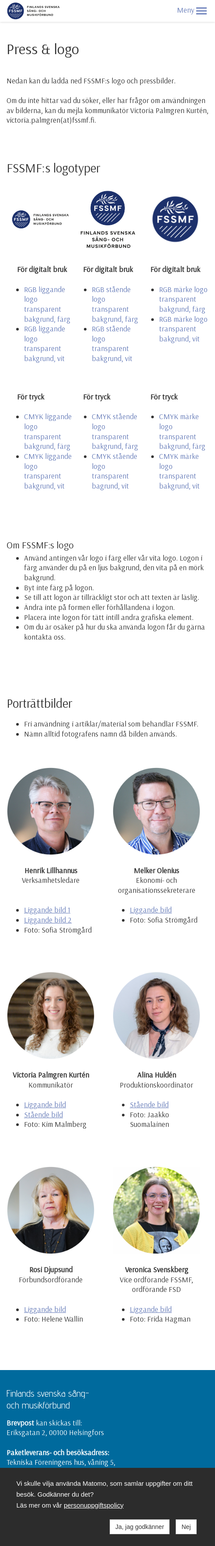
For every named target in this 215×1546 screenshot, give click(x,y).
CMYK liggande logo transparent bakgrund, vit (48, 470)
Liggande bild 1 (47, 909)
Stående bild (43, 1114)
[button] (201, 11)
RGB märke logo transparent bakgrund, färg (183, 299)
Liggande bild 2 (48, 919)
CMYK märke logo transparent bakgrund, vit (179, 470)
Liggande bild (151, 909)
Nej (186, 1526)
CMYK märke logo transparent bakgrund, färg (182, 431)
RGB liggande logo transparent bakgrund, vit (44, 343)
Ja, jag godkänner (139, 1526)
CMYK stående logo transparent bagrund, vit (114, 470)
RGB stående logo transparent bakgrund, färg (115, 304)
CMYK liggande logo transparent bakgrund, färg (48, 431)
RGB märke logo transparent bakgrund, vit (183, 328)
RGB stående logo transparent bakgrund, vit (112, 343)
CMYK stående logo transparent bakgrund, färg (115, 431)
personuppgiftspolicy (94, 1505)
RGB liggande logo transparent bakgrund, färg (47, 304)
